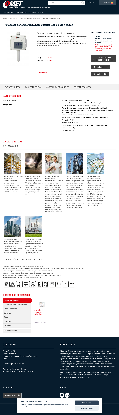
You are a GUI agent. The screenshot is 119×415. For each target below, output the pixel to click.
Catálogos (8, 325)
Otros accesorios (10, 309)
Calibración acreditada (12, 300)
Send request (43, 72)
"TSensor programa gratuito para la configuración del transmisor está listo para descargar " (104, 47)
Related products (82, 87)
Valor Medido (22, 12)
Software (7, 313)
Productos (8, 12)
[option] (18, 48)
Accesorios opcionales (57, 87)
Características (33, 87)
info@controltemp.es (16, 364)
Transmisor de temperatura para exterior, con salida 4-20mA (39, 18)
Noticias (32, 12)
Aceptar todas (87, 403)
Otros (6, 317)
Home (5, 18)
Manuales (7, 321)
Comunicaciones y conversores (15, 305)
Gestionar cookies (87, 408)
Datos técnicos (12, 87)
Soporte (41, 12)
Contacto (91, 2)
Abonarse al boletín (12, 395)
